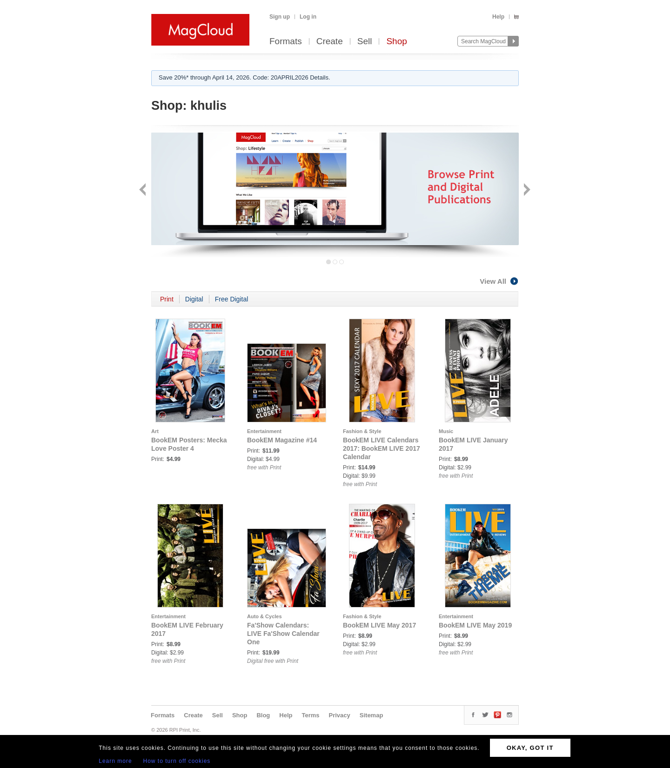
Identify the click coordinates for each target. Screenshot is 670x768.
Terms (310, 715)
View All (499, 281)
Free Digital (231, 299)
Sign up (279, 16)
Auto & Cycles (264, 616)
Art (155, 431)
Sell (364, 41)
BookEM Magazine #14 (282, 440)
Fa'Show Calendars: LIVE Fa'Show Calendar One (283, 633)
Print (167, 299)
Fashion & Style (362, 431)
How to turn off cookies (177, 761)
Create (329, 41)
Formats (285, 41)
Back (143, 190)
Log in (308, 16)
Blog (263, 715)
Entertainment (264, 431)
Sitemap (371, 715)
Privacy (339, 715)
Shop (396, 41)
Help (498, 16)
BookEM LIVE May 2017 (379, 625)
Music (446, 431)
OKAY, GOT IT (530, 747)
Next (526, 190)
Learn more (115, 761)
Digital (194, 299)
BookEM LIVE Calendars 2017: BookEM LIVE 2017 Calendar (381, 448)
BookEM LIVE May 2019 (475, 625)
